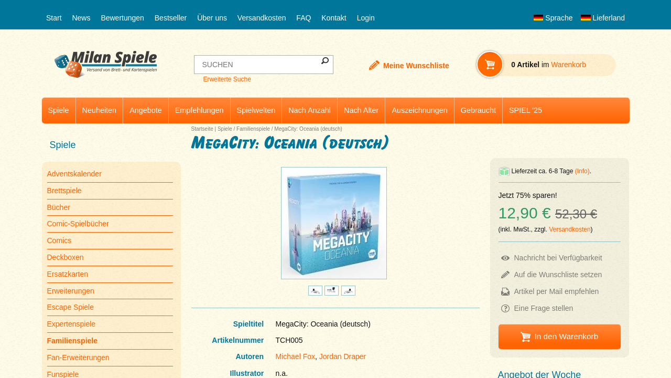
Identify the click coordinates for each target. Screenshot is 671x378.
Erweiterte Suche (227, 79)
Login (366, 18)
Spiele (58, 110)
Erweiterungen (70, 291)
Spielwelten (256, 110)
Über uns (212, 18)
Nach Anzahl (309, 110)
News (81, 18)
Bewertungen (122, 18)
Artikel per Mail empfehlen (556, 291)
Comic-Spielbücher (78, 223)
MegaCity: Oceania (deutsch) (308, 129)
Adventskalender (74, 174)
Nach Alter (361, 110)
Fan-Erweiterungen (78, 357)
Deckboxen (65, 257)
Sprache (553, 18)
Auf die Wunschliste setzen (558, 274)
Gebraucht (478, 110)
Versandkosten (261, 18)
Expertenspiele (71, 324)
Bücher (58, 207)
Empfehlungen (199, 110)
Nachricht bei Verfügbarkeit (558, 258)
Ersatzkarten (68, 274)
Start (54, 18)
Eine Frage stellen (543, 308)
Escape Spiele (70, 307)
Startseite (202, 129)
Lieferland (603, 18)
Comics (59, 240)
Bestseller (171, 18)
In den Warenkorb (566, 336)
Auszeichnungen (419, 110)
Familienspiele (253, 129)
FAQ (303, 18)
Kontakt (333, 18)
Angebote (145, 110)
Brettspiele (64, 190)
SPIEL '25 (525, 110)
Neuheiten (99, 110)
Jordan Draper (342, 356)
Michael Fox (295, 356)
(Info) (582, 171)
